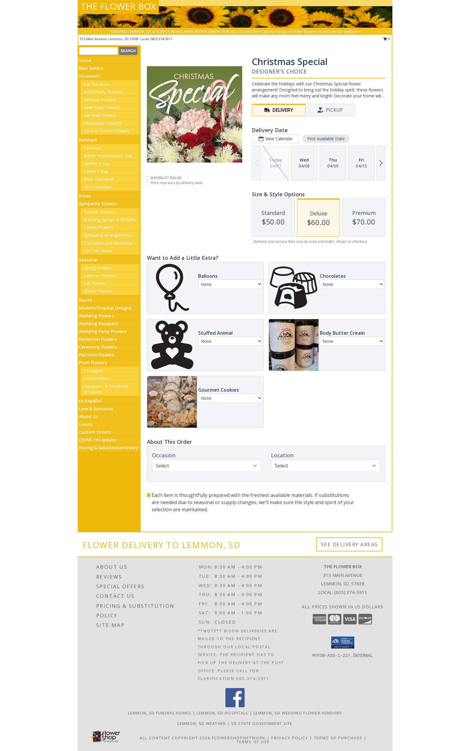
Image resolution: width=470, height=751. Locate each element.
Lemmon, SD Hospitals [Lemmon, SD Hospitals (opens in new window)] (222, 713)
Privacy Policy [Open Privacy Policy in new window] (289, 738)
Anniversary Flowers (103, 92)
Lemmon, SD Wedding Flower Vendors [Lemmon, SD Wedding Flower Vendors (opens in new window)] (298, 713)
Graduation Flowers (103, 123)
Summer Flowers (100, 275)
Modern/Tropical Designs (105, 308)
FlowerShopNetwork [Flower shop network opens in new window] (239, 738)
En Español (90, 401)
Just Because (96, 84)
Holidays (88, 140)
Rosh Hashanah (99, 179)
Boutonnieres (97, 378)
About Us (88, 416)
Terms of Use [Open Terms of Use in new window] (253, 741)
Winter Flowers (98, 291)
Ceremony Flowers (98, 347)
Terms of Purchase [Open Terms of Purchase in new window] (338, 738)
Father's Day (96, 171)
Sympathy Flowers (98, 203)
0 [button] (386, 39)
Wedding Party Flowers (102, 331)
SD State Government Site (262, 723)
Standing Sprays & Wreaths (110, 219)
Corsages (93, 370)
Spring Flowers (98, 268)
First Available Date (326, 138)
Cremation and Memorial (108, 243)
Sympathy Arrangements (108, 235)
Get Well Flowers (100, 115)
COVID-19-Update (97, 440)
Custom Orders (95, 432)
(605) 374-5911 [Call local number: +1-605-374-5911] (161, 39)
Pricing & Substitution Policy (108, 447)
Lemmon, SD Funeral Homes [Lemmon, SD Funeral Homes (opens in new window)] (160, 713)
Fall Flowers (95, 283)
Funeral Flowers (99, 212)
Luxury (86, 424)
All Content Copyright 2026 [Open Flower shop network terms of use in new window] (175, 738)
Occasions (89, 76)
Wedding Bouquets (98, 323)
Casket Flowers (98, 227)
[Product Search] (98, 51)
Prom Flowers (93, 362)
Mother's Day (97, 163)
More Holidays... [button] (99, 187)
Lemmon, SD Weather (201, 723)
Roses (85, 196)
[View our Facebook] (235, 705)
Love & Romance (96, 408)
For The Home (98, 251)
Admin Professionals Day (108, 156)
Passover (93, 148)
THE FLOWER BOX (118, 6)
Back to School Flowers (106, 131)
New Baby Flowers (102, 107)
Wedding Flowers (96, 316)
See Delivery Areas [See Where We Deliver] (349, 544)
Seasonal (88, 260)
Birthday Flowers (100, 99)
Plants (85, 300)
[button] (342, 643)
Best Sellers (91, 68)
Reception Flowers (98, 339)
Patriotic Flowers (96, 355)
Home (85, 60)
